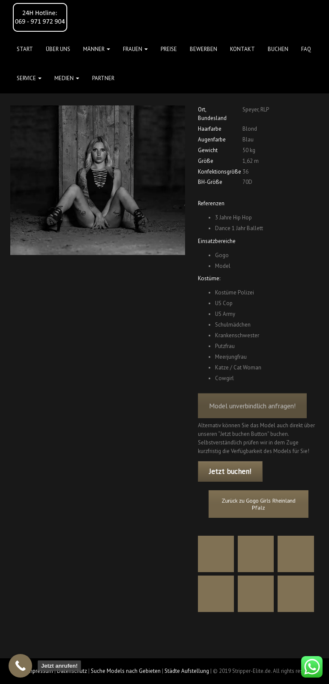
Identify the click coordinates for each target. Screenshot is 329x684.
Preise (169, 49)
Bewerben (203, 49)
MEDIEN (66, 78)
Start (25, 49)
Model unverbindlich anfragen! (252, 412)
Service (29, 78)
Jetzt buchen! (230, 471)
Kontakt (242, 49)
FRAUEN (135, 49)
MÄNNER (96, 49)
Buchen (278, 49)
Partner (103, 78)
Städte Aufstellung (186, 671)
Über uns (58, 49)
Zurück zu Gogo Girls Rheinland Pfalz (258, 503)
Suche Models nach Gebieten (126, 671)
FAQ (306, 49)
